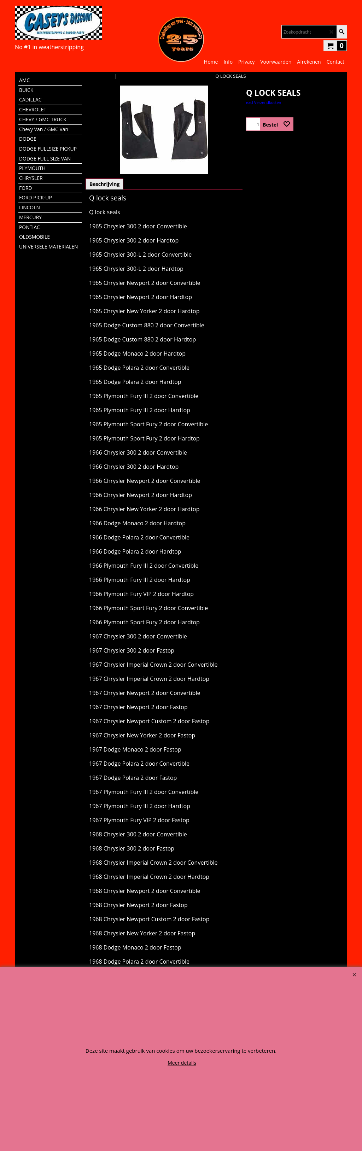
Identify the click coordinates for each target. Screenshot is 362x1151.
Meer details (182, 1062)
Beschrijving (104, 184)
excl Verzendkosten (263, 102)
